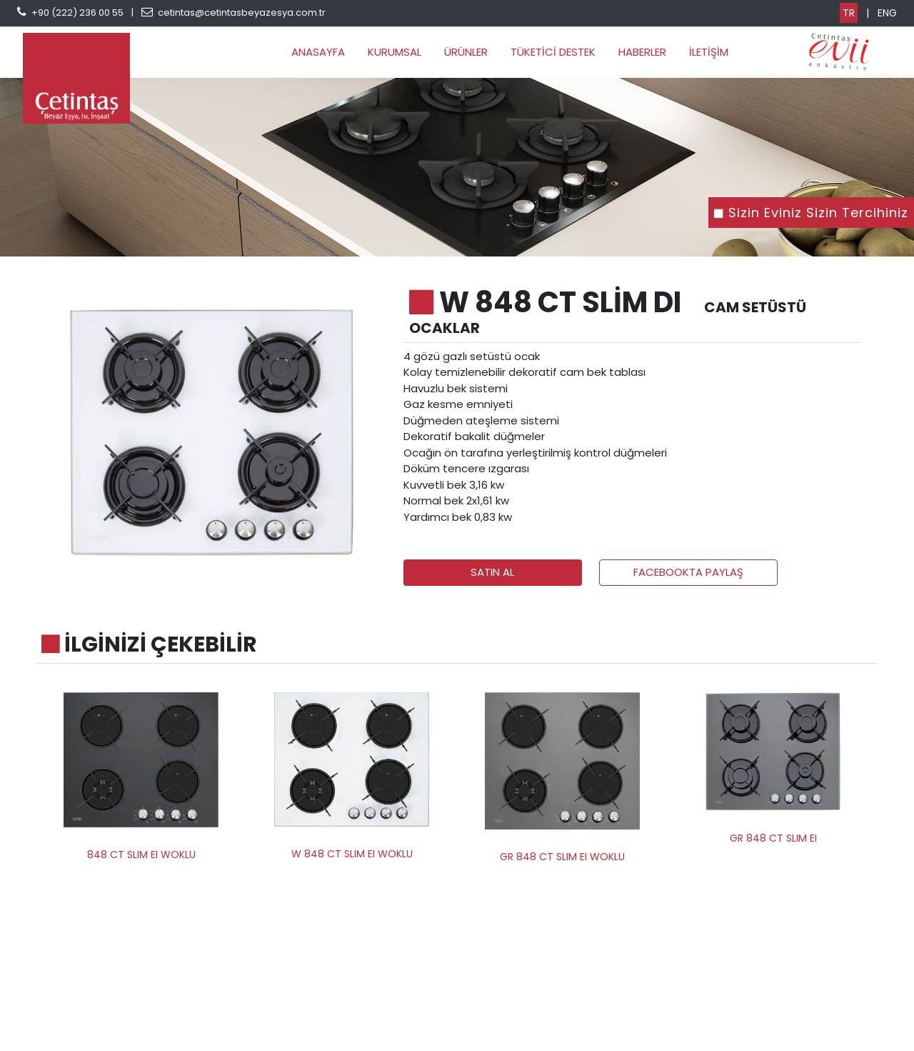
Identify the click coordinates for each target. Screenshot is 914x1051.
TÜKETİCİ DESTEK (553, 51)
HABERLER (642, 51)
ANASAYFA (318, 51)
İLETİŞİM (708, 51)
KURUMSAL (394, 51)
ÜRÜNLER (466, 51)
